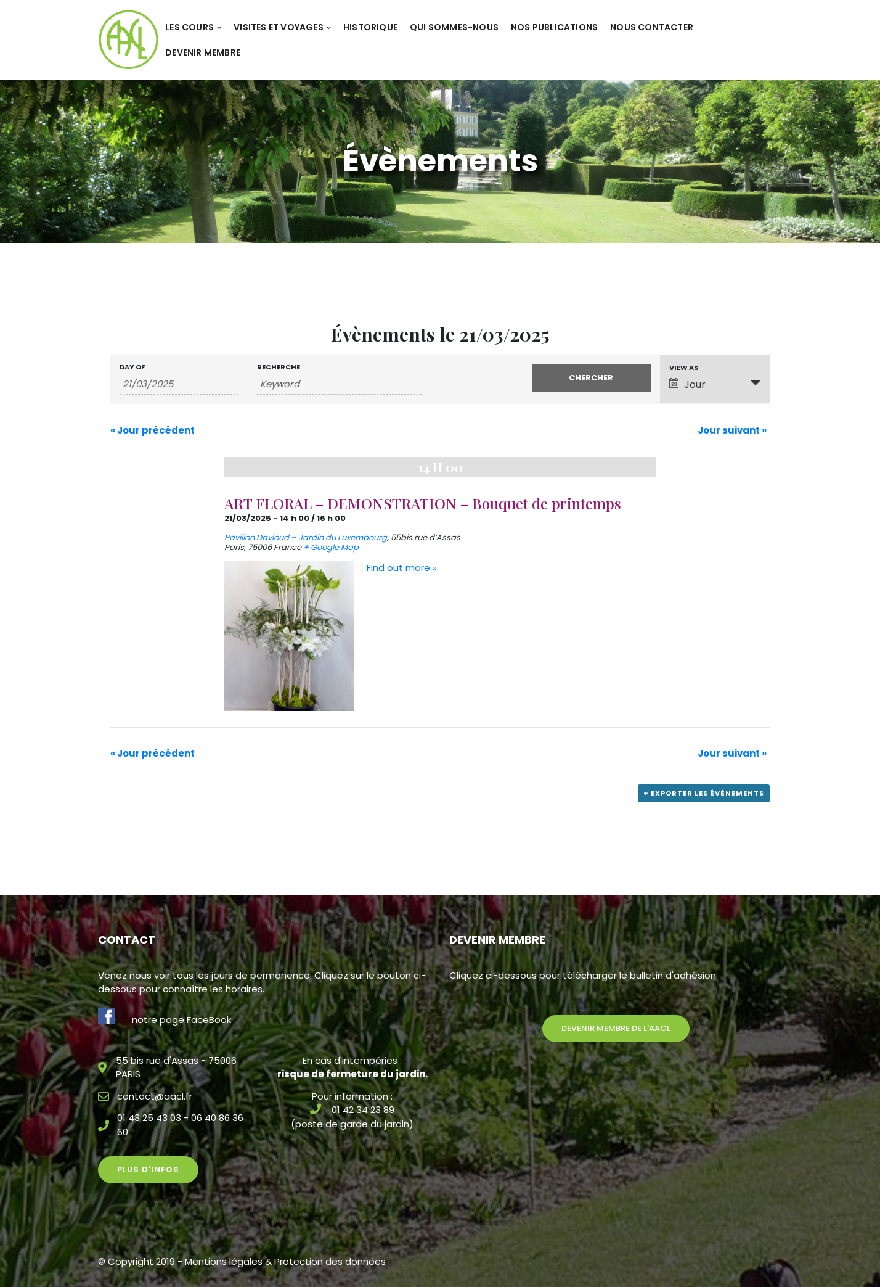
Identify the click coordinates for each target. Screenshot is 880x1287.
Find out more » (402, 567)
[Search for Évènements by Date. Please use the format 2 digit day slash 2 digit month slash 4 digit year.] (179, 384)
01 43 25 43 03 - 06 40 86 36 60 (180, 1124)
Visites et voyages (282, 27)
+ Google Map (331, 547)
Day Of (132, 367)
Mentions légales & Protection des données (285, 1261)
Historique (370, 27)
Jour (687, 384)
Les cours (193, 27)
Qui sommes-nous (454, 27)
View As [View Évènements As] (683, 367)
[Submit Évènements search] (591, 378)
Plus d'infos (148, 1169)
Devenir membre (202, 52)
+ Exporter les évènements (703, 793)
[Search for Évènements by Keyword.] (339, 384)
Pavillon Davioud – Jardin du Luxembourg (305, 537)
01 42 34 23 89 (363, 1109)
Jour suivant (732, 430)
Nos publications (554, 27)
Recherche (278, 367)
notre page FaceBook (181, 1019)
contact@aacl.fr (154, 1096)
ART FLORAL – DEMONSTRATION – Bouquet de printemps (422, 503)
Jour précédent (152, 430)
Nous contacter (651, 27)
